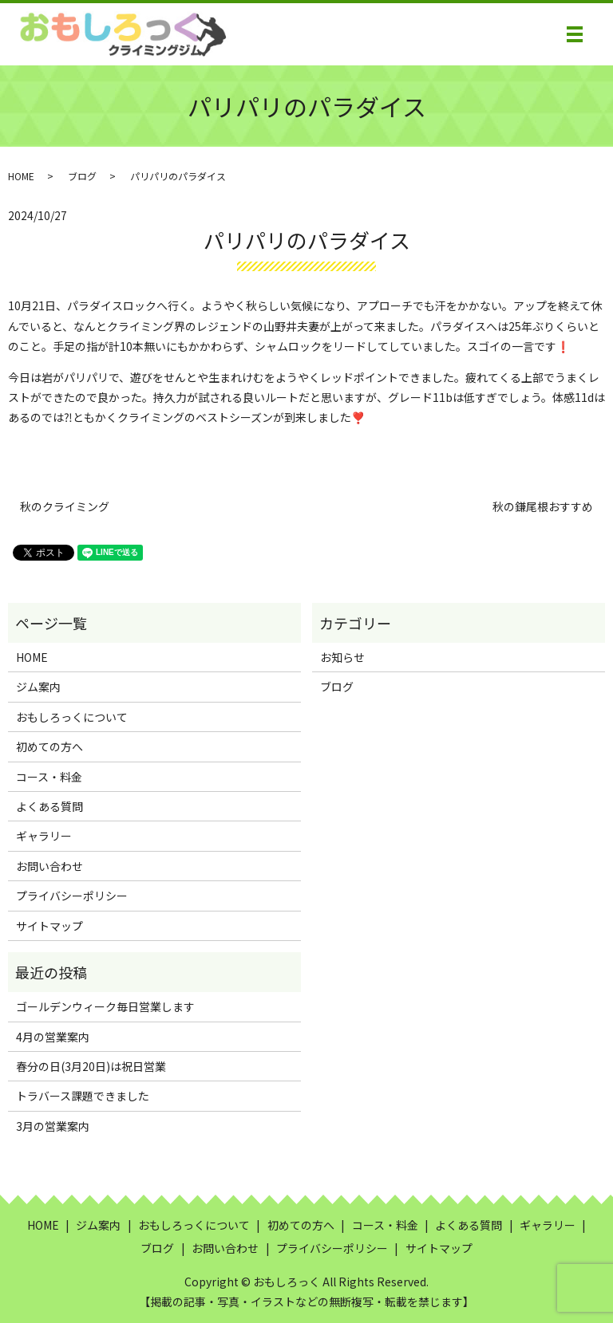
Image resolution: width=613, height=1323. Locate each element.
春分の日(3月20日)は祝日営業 (91, 1066)
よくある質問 (49, 806)
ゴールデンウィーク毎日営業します (105, 1006)
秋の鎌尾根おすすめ (542, 506)
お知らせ (342, 657)
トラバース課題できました (82, 1096)
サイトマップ (49, 926)
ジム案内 (38, 687)
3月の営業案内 (52, 1126)
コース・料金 (49, 777)
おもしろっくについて (72, 717)
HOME (21, 176)
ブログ (82, 176)
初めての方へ (49, 746)
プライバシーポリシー (72, 896)
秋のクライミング (64, 506)
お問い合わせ (49, 866)
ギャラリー (44, 836)
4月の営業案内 (52, 1037)
